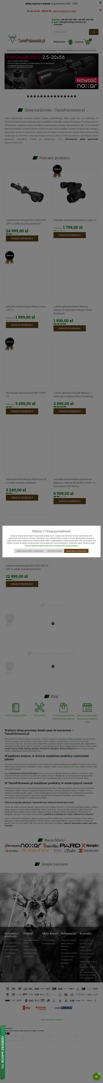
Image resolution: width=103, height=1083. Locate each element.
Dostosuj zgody (54, 551)
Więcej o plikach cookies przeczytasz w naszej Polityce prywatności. (51, 545)
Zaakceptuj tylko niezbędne (29, 551)
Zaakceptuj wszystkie (76, 551)
